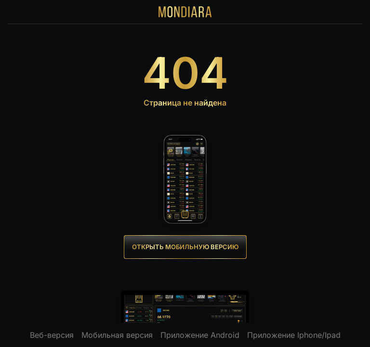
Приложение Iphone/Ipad (294, 335)
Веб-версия (52, 335)
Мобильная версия (117, 335)
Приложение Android (199, 335)
